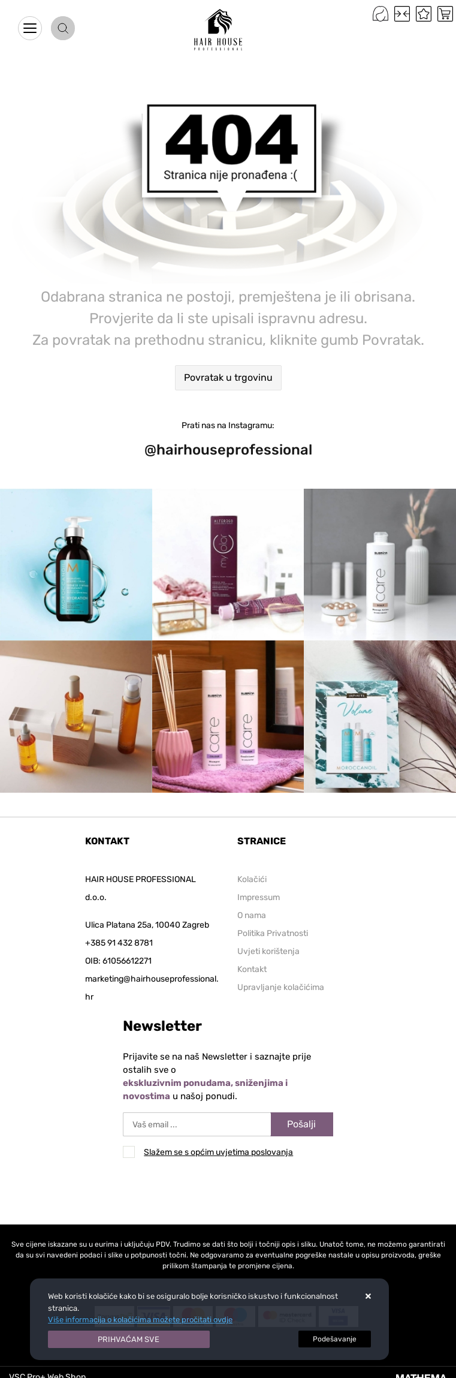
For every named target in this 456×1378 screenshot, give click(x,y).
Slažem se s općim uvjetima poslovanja (218, 1152)
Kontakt (252, 969)
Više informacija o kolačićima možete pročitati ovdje (140, 1319)
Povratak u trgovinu (228, 377)
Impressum (258, 897)
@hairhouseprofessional (228, 449)
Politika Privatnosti (272, 933)
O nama (251, 915)
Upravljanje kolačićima (280, 987)
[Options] (334, 1339)
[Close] (129, 1340)
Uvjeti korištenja (268, 951)
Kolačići (252, 879)
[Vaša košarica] (445, 14)
